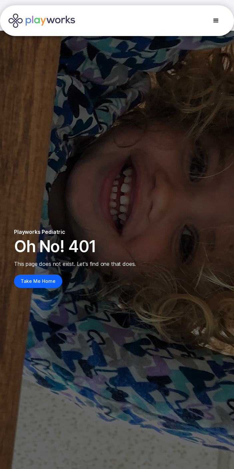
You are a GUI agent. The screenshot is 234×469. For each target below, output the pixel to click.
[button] (216, 21)
